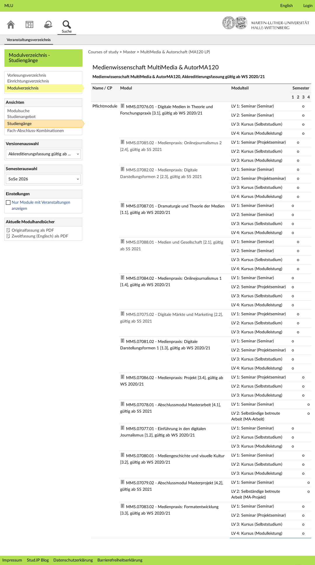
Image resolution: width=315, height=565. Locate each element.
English (286, 6)
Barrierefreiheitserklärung (119, 560)
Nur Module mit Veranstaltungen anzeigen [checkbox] (41, 205)
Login (308, 6)
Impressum (12, 560)
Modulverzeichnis (22, 88)
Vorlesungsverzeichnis (26, 75)
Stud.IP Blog (38, 560)
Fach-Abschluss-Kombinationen (35, 131)
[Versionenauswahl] (43, 154)
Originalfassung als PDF (33, 230)
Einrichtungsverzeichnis (28, 81)
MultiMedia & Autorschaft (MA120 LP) (175, 52)
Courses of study (103, 52)
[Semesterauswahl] (43, 179)
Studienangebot (21, 117)
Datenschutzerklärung (73, 560)
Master (129, 52)
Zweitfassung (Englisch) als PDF (40, 236)
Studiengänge (19, 124)
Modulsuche (18, 111)
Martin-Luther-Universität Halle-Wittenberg (266, 22)
